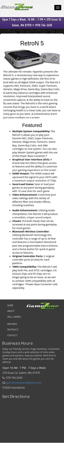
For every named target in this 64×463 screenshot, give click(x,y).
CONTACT (12, 335)
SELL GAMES (14, 317)
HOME (10, 306)
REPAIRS (12, 324)
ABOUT (11, 311)
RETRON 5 (12, 330)
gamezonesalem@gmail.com (23, 382)
